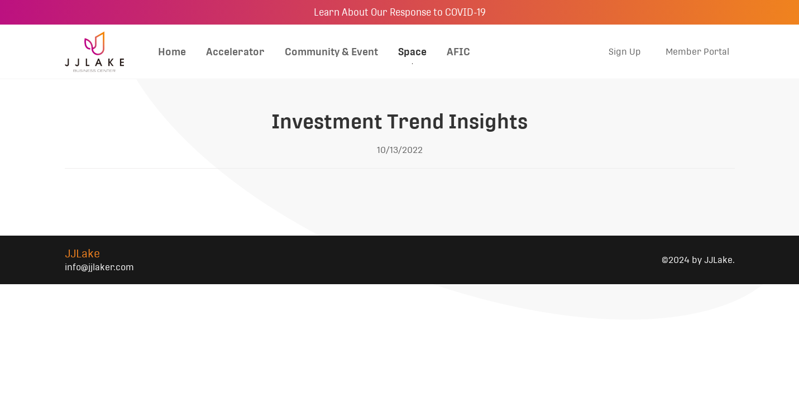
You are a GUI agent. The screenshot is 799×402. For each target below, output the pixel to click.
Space (412, 52)
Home (172, 52)
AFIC (458, 52)
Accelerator (235, 52)
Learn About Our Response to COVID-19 (400, 12)
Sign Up (625, 51)
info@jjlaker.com (99, 267)
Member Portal (697, 51)
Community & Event (331, 52)
